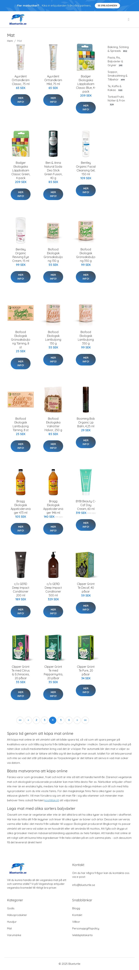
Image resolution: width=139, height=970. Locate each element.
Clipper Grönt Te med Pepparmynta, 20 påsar (53, 672)
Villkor (76, 921)
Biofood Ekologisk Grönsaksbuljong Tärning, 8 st (20, 339)
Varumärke (14, 935)
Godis (10, 908)
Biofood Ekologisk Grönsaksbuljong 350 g (85, 255)
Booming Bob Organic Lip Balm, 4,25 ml (86, 422)
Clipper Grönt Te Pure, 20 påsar (86, 670)
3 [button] (44, 720)
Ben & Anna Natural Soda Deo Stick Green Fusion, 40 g (53, 170)
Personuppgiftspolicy (85, 928)
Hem (10, 41)
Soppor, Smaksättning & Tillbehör (117, 75)
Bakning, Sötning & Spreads (118, 49)
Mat (9, 928)
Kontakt (77, 915)
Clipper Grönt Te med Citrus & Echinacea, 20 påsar (21, 672)
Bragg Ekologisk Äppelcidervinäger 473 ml (21, 506)
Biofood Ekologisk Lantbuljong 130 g (53, 337)
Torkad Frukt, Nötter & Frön (116, 100)
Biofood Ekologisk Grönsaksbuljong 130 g (53, 255)
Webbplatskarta (82, 935)
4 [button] (53, 720)
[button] (20, 720)
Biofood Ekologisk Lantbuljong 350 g (86, 337)
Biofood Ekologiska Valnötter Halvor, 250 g (53, 424)
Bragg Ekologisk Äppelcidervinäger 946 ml (53, 506)
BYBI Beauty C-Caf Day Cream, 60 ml (86, 505)
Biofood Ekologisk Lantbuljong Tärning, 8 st (21, 424)
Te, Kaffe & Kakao (115, 88)
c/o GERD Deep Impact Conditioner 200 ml (20, 589)
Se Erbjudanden (107, 5)
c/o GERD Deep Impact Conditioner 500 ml (53, 589)
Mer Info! (20, 99)
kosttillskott (51, 800)
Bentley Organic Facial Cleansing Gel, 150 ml (86, 168)
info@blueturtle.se (83, 885)
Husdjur (12, 921)
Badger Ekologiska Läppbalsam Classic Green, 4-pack (20, 170)
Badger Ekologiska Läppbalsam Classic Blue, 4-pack (86, 83)
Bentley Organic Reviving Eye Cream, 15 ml (20, 255)
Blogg (76, 908)
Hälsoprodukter (17, 915)
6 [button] (69, 720)
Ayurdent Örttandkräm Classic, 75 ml (21, 80)
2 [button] (36, 720)
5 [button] (61, 720)
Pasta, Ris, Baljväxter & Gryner (115, 61)
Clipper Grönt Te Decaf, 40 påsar (86, 587)
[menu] (129, 19)
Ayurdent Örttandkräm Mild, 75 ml (53, 80)
